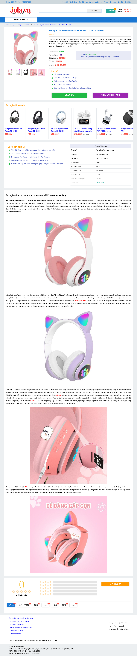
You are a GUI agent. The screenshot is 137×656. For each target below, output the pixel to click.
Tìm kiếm (94, 10)
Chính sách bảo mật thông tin (19, 621)
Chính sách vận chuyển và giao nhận (21, 618)
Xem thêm (100, 182)
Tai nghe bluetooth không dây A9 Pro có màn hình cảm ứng (84, 130)
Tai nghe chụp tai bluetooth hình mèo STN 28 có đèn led (52, 25)
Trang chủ (10, 25)
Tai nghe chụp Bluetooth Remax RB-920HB (60, 130)
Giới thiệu (128, 2)
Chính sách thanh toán (16, 624)
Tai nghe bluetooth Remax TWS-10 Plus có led (108, 130)
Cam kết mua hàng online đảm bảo (90, 2)
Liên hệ (120, 2)
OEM (60, 55)
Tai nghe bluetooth (23, 25)
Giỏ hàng (111, 10)
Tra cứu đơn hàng (110, 2)
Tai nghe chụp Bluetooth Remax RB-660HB (37, 130)
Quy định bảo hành (15, 634)
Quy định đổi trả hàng (69, 2)
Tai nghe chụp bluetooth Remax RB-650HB (14, 130)
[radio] (14, 592)
